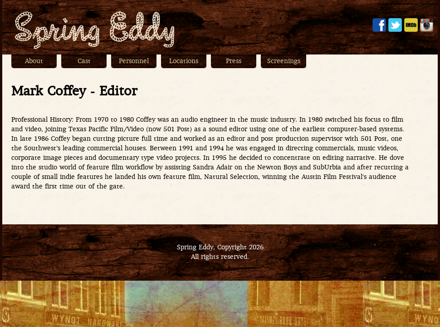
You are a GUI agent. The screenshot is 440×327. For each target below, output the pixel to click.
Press (233, 61)
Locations (183, 61)
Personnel (134, 61)
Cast (84, 61)
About (34, 61)
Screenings (283, 61)
